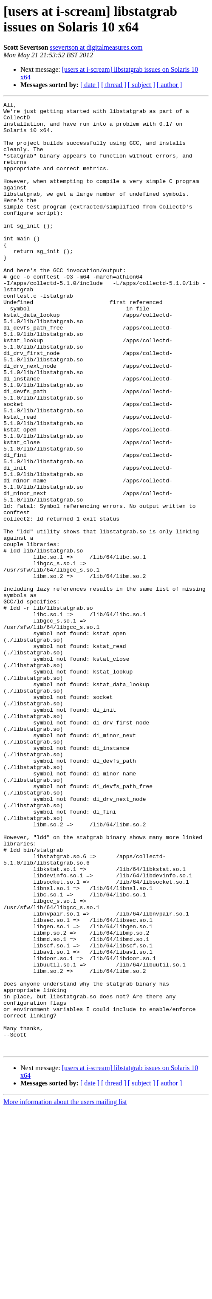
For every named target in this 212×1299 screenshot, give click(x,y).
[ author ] (169, 84)
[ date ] (89, 84)
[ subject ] (141, 84)
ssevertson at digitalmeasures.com (96, 47)
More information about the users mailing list (65, 1291)
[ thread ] (113, 84)
